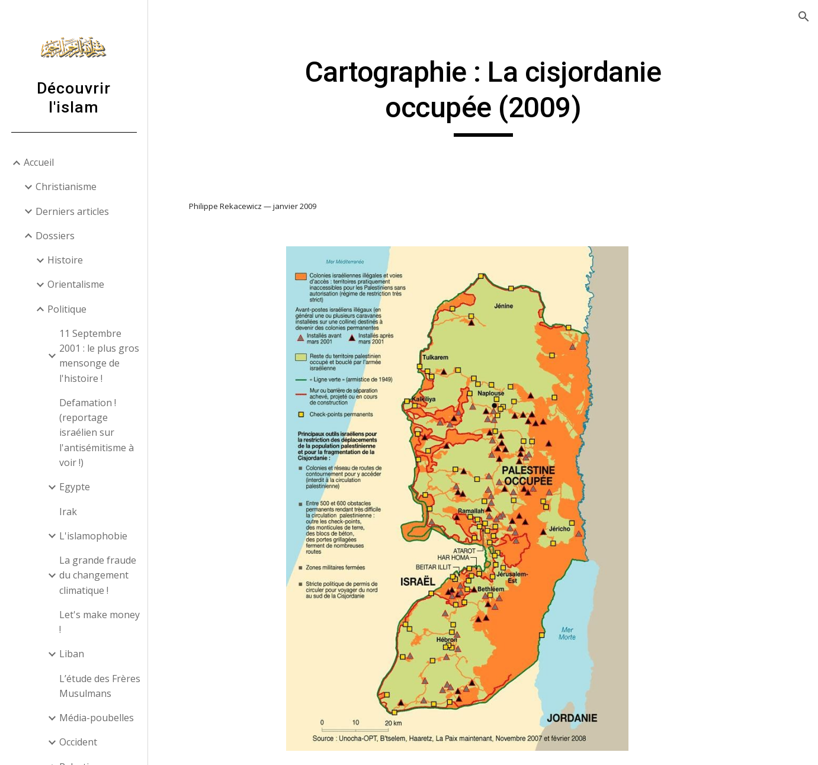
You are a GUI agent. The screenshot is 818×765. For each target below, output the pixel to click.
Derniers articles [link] (72, 211)
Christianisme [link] (66, 186)
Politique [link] (66, 309)
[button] (804, 16)
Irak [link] (68, 511)
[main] (482, 96)
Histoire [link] (65, 259)
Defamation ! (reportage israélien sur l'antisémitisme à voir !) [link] (96, 432)
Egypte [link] (74, 486)
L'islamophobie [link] (93, 535)
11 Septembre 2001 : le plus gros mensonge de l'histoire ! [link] (99, 356)
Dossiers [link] (55, 235)
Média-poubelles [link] (96, 717)
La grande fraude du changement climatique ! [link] (97, 575)
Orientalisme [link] (75, 284)
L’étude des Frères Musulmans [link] (99, 686)
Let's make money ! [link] (99, 622)
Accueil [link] (39, 162)
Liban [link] (71, 653)
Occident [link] (78, 741)
